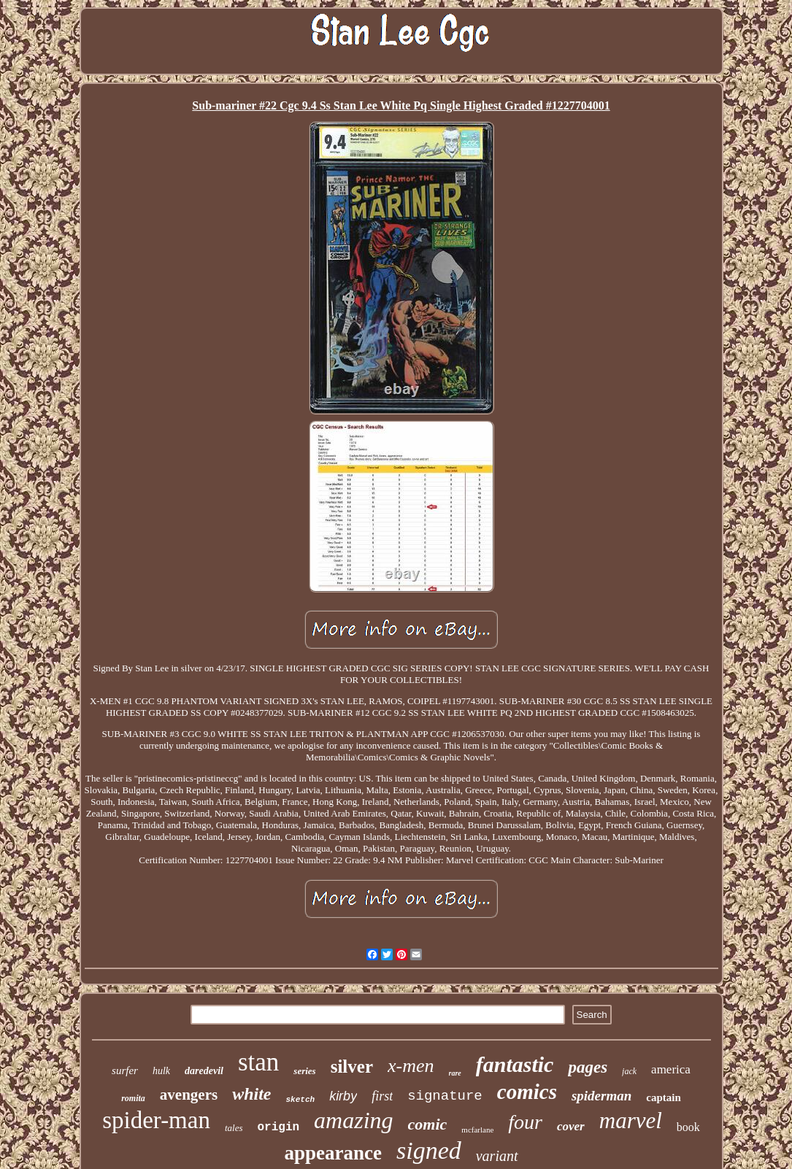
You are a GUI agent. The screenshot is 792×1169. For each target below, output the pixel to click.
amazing (353, 1120)
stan (258, 1062)
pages (587, 1067)
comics (527, 1091)
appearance (332, 1153)
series (304, 1070)
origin (279, 1127)
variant (497, 1156)
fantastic (515, 1064)
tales (234, 1127)
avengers (189, 1094)
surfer (125, 1070)
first (382, 1096)
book (688, 1127)
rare (455, 1073)
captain (663, 1097)
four (525, 1122)
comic (427, 1124)
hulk (161, 1070)
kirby (343, 1096)
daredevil (204, 1070)
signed (428, 1150)
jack (629, 1071)
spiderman (601, 1095)
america (671, 1069)
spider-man (156, 1120)
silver (352, 1066)
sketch (300, 1099)
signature (444, 1096)
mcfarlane (477, 1129)
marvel (630, 1120)
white (251, 1093)
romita (133, 1098)
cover (571, 1126)
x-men (411, 1065)
